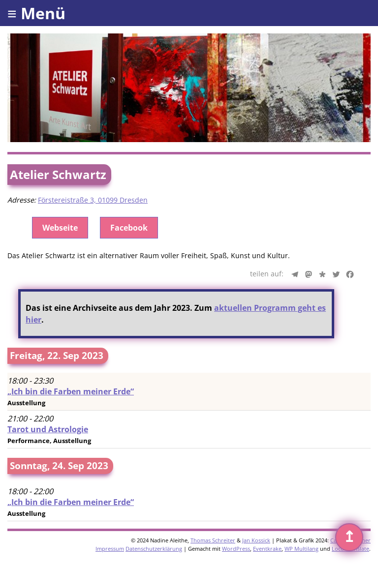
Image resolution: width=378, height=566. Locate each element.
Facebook (129, 227)
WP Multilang (301, 548)
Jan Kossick (256, 540)
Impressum (109, 548)
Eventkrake (267, 548)
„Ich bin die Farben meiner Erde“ (70, 391)
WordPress (236, 548)
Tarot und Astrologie (47, 429)
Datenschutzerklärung (154, 548)
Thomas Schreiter (212, 540)
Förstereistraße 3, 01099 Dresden (93, 200)
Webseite (60, 227)
